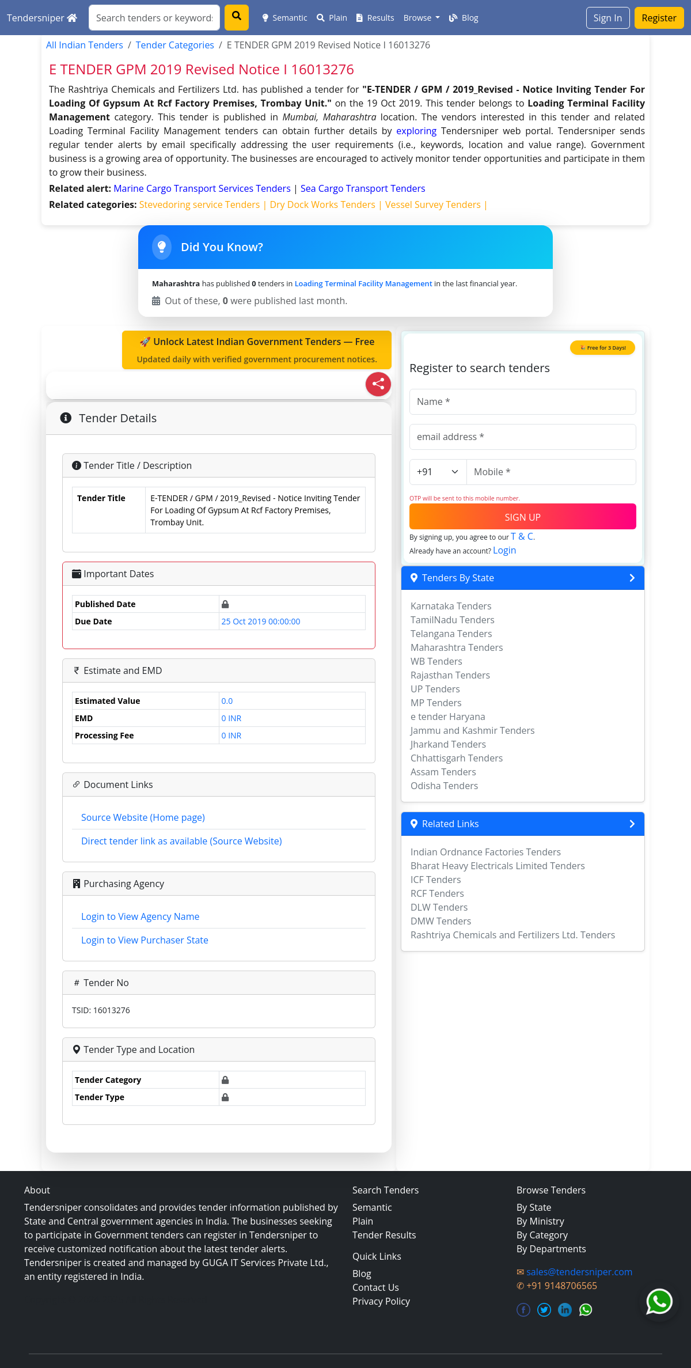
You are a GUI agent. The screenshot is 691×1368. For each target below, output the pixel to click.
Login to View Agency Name (140, 916)
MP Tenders (436, 702)
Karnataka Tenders (451, 606)
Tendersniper (42, 18)
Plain (332, 17)
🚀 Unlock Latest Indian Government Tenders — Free (256, 350)
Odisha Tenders (444, 785)
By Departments (551, 1248)
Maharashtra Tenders (457, 647)
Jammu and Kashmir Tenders (473, 730)
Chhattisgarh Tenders (457, 758)
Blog (463, 17)
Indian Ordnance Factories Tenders (486, 852)
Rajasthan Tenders (450, 675)
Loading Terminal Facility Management (363, 283)
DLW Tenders (439, 907)
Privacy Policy (381, 1301)
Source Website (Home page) (143, 817)
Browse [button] (419, 17)
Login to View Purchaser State (144, 940)
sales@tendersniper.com (579, 1271)
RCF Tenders (437, 893)
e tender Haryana (448, 716)
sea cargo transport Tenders (363, 188)
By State (534, 1207)
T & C (522, 536)
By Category (542, 1235)
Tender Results (384, 1235)
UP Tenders (435, 689)
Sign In (608, 18)
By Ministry (540, 1221)
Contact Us (375, 1287)
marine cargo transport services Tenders (203, 188)
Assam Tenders (443, 772)
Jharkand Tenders (448, 744)
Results (375, 17)
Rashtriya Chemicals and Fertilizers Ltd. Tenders (513, 935)
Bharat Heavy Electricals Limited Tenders (498, 865)
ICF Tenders (436, 879)
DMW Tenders (441, 921)
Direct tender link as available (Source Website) (181, 841)
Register (659, 18)
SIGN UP (523, 517)
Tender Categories (175, 45)
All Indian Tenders (84, 45)
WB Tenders (436, 661)
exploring (416, 130)
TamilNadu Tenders (453, 619)
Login (505, 550)
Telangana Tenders (451, 633)
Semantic (285, 17)
